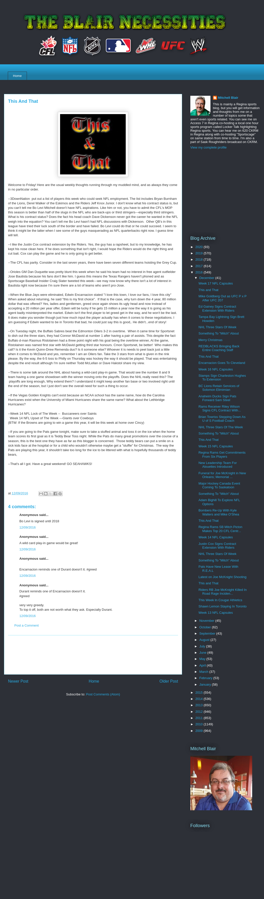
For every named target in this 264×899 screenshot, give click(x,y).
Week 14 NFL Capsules (215, 537)
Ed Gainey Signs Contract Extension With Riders (217, 308)
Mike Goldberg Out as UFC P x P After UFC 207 (222, 298)
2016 (199, 272)
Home (17, 76)
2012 (199, 712)
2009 (199, 731)
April (203, 665)
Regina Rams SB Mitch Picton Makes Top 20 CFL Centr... (220, 529)
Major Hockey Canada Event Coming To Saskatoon (219, 485)
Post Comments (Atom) (103, 694)
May (202, 659)
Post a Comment (26, 625)
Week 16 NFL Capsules (215, 369)
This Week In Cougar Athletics (220, 600)
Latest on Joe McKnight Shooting (222, 577)
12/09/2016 (27, 527)
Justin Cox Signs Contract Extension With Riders (217, 546)
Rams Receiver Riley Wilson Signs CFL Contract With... (219, 408)
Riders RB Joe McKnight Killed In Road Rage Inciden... (222, 592)
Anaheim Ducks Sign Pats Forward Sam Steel (217, 398)
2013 (199, 705)
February (206, 678)
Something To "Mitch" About (218, 333)
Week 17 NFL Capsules (215, 283)
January (205, 684)
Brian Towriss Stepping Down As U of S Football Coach (221, 419)
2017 (199, 266)
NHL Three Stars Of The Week (220, 427)
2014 (199, 699)
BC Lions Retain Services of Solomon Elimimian (218, 388)
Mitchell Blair (228, 98)
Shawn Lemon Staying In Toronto (222, 606)
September (207, 633)
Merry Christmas (210, 340)
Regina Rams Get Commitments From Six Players (221, 454)
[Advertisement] (93, 655)
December (207, 278)
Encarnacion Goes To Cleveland (221, 363)
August (204, 640)
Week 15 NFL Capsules (215, 446)
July (202, 646)
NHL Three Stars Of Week (217, 327)
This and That (208, 290)
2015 (199, 692)
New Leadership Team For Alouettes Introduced (217, 465)
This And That (208, 356)
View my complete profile (208, 147)
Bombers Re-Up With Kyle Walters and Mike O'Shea (218, 512)
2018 (199, 259)
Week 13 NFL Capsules (215, 612)
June (203, 652)
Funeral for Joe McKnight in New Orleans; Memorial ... (222, 475)
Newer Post (18, 681)
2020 (199, 247)
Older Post (168, 681)
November (207, 621)
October (205, 627)
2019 (199, 253)
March (204, 672)
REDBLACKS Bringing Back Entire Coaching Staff (218, 348)
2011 (199, 718)
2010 (199, 724)
